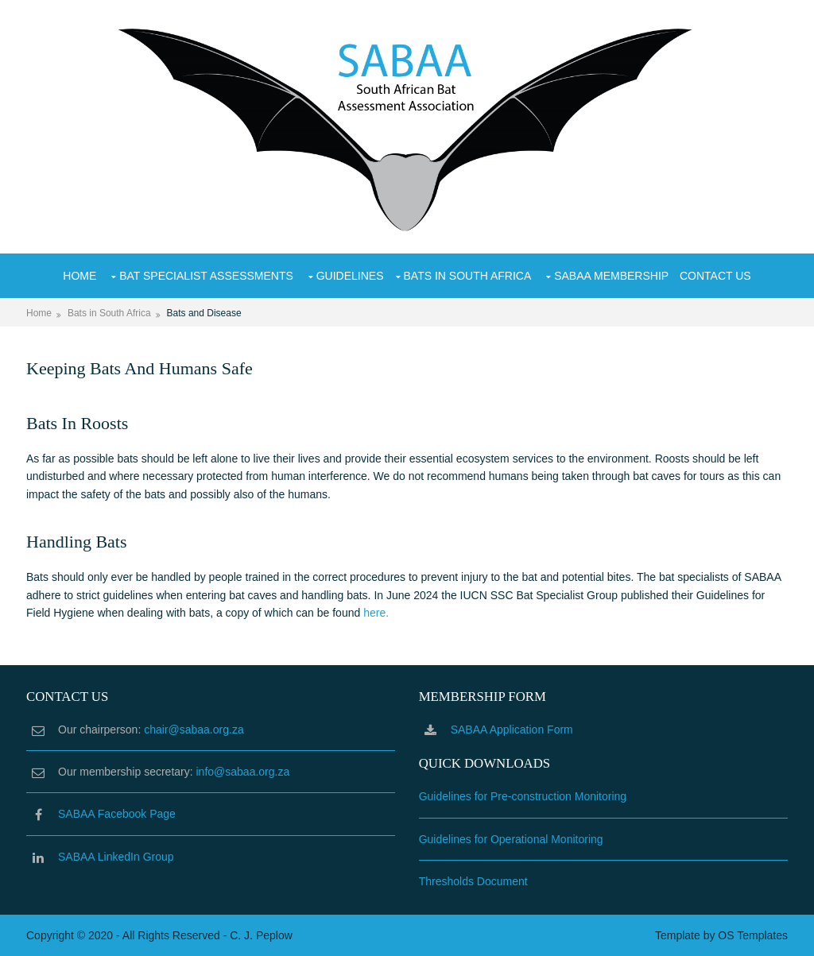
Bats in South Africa (468, 275)
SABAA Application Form (512, 729)
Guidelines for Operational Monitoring (511, 839)
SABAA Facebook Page (117, 813)
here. (376, 612)
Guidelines (350, 275)
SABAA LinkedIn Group (116, 856)
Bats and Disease (204, 313)
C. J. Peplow (261, 935)
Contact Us (715, 275)
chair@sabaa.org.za (194, 729)
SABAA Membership (611, 275)
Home (79, 275)
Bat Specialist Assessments (206, 275)
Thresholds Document (473, 881)
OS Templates (753, 935)
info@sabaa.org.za (243, 771)
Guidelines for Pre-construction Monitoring (522, 796)
